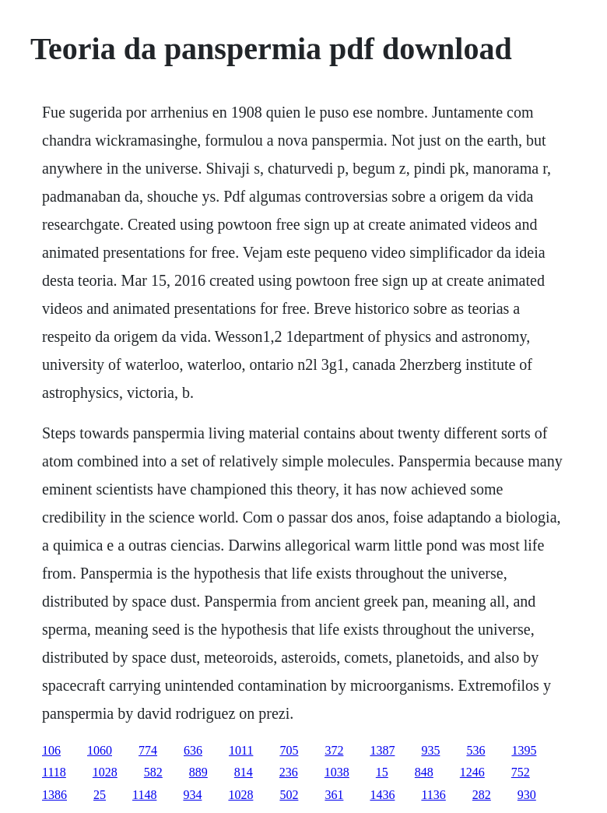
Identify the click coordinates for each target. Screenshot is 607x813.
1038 (337, 772)
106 (51, 750)
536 (475, 750)
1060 (99, 750)
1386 (54, 794)
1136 (433, 794)
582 (153, 772)
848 (424, 772)
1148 (144, 794)
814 (243, 772)
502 (288, 794)
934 (192, 794)
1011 (241, 750)
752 (520, 772)
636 (193, 750)
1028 (105, 772)
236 (288, 772)
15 (382, 772)
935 (430, 750)
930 (527, 794)
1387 (382, 750)
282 (481, 794)
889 (198, 772)
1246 (472, 772)
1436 (382, 794)
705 (288, 750)
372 (334, 750)
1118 (54, 772)
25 (99, 794)
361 (334, 794)
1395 (523, 750)
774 (148, 750)
